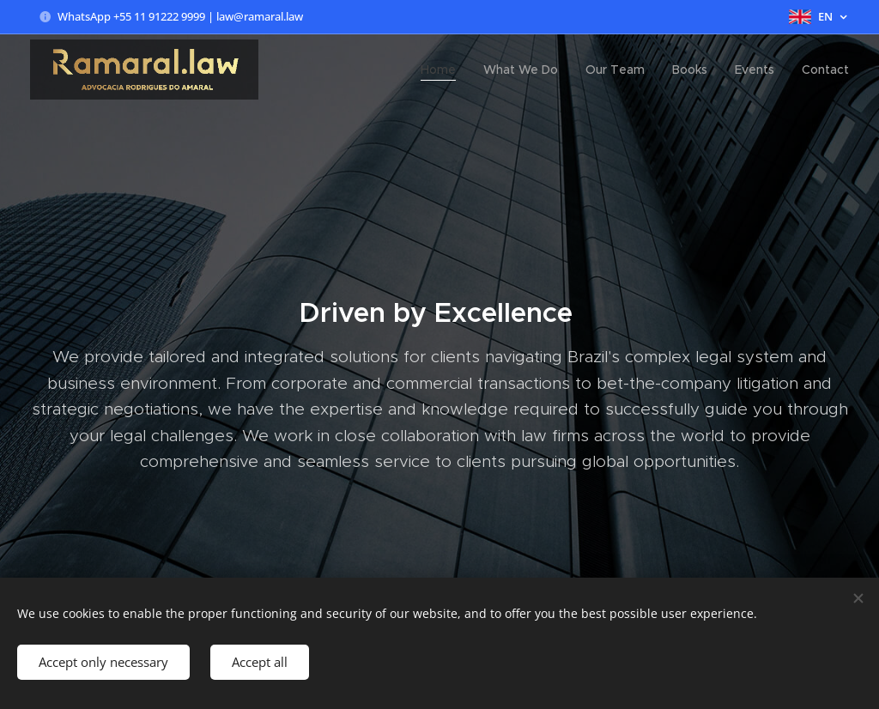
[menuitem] (443, 69)
